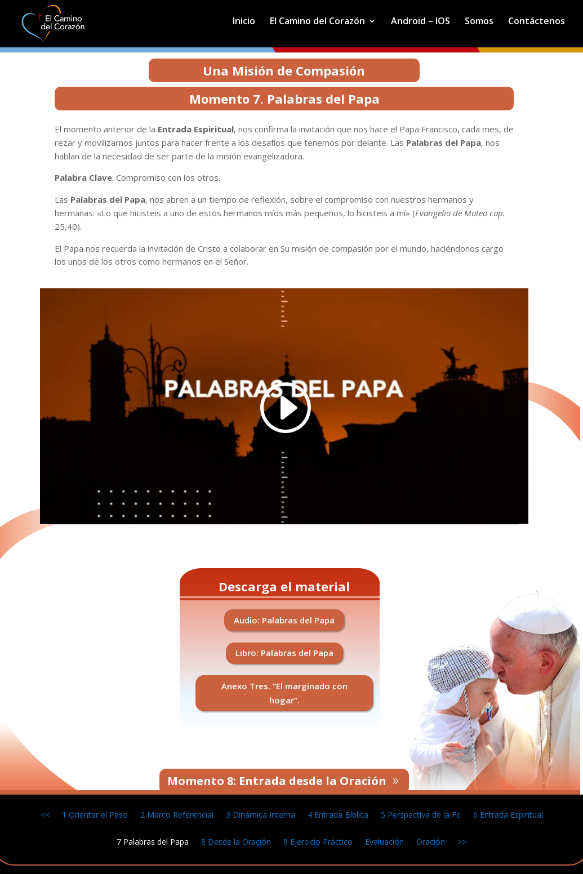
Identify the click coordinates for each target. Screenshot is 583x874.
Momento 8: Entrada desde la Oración (276, 780)
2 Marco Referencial (176, 814)
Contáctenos (536, 22)
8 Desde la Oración (236, 841)
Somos (479, 22)
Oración (430, 841)
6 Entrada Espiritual (508, 814)
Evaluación (384, 841)
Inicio (244, 22)
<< (45, 814)
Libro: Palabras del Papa (284, 652)
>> (461, 841)
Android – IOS (420, 22)
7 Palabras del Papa (153, 841)
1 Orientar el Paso (95, 814)
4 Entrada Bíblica (338, 814)
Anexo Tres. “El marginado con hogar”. (284, 693)
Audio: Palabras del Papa (284, 620)
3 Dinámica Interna (260, 814)
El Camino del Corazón (317, 22)
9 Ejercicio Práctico (318, 841)
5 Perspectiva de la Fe (421, 814)
